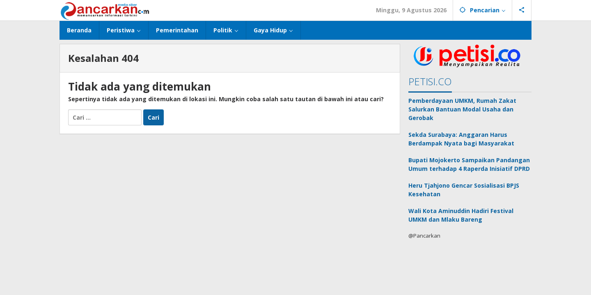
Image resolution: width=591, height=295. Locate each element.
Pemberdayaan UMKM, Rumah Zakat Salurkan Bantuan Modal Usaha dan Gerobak (462, 109)
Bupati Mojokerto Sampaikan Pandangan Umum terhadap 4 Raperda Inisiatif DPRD (469, 164)
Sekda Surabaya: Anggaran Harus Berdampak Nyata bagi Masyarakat (461, 139)
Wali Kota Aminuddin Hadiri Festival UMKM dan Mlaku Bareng (460, 215)
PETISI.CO (430, 81)
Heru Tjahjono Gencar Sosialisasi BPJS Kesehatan (463, 190)
